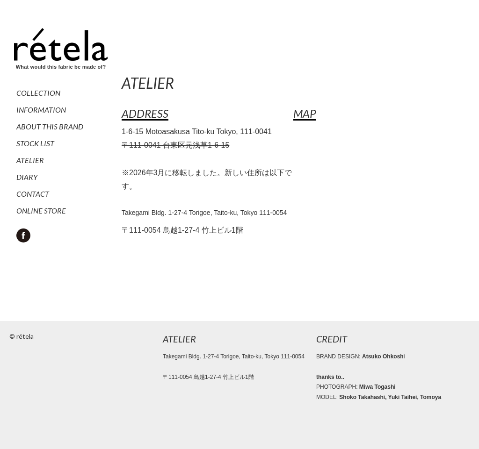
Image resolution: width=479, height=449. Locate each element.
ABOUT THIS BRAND (49, 126)
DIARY (26, 176)
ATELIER (30, 160)
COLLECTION (38, 92)
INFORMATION (41, 109)
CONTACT (32, 193)
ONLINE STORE (41, 210)
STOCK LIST (35, 143)
